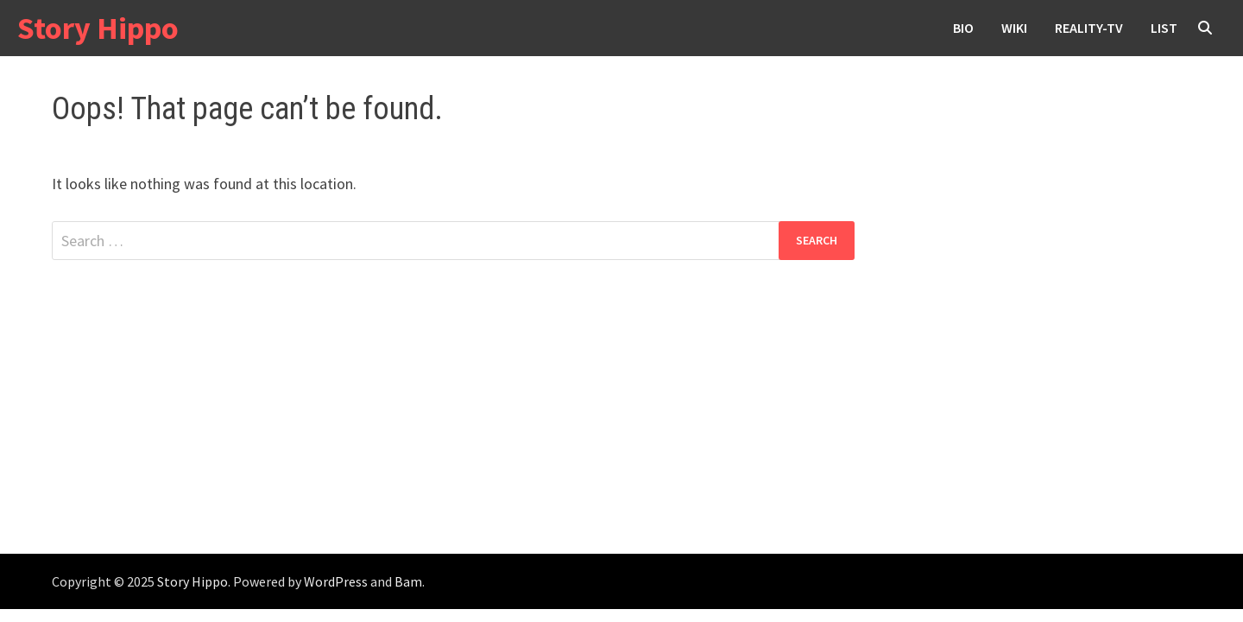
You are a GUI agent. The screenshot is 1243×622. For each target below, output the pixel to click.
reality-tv (1089, 27)
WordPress (336, 581)
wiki (1014, 27)
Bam (408, 581)
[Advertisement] (621, 424)
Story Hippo (98, 28)
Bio (963, 27)
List (1164, 27)
